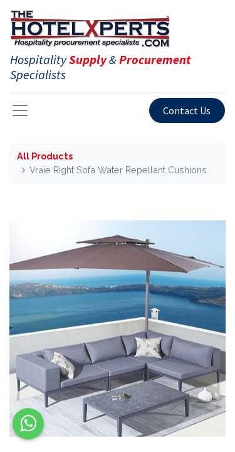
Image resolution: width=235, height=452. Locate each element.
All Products (45, 156)
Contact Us (187, 110)
